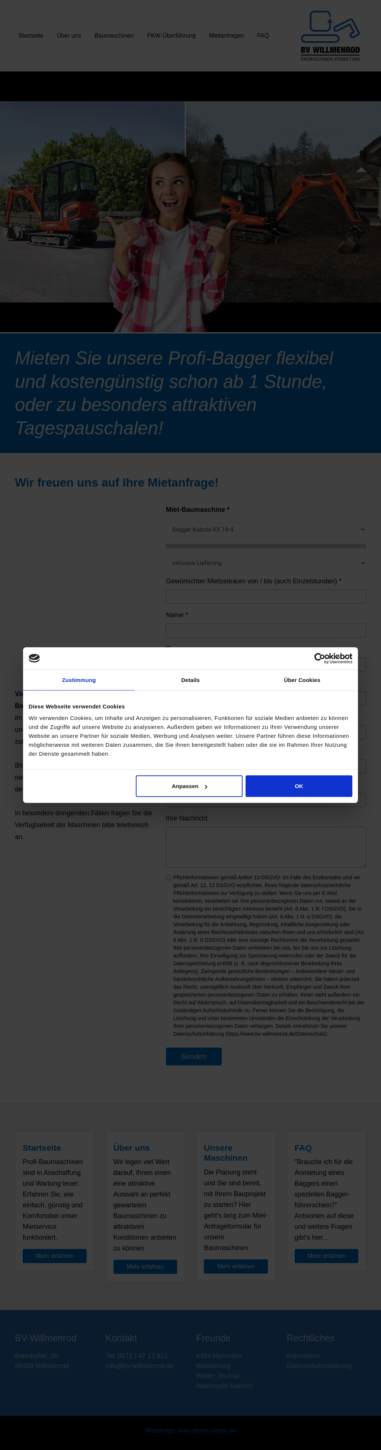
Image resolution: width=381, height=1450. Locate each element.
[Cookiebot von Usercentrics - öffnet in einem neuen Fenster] (319, 658)
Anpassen (190, 786)
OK (299, 786)
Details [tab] (190, 679)
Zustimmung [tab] (79, 679)
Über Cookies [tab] (302, 679)
